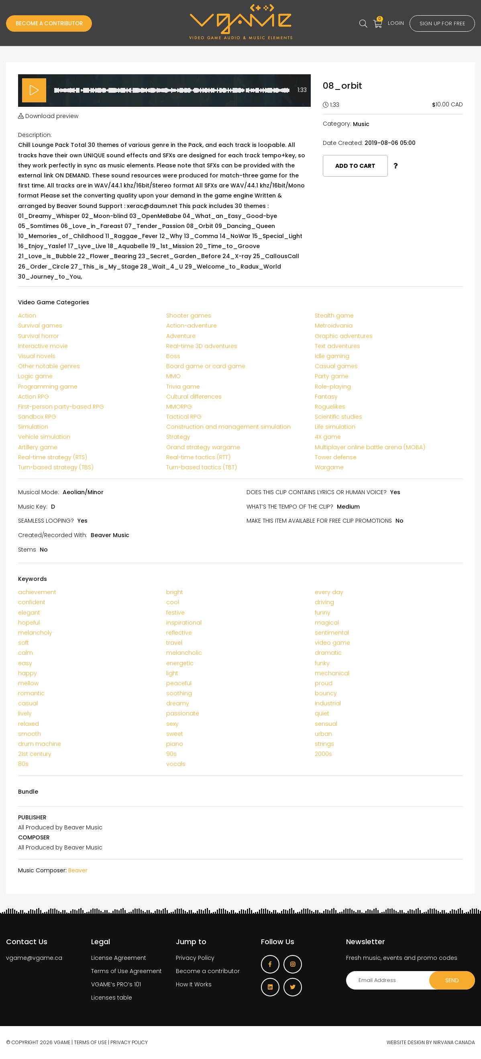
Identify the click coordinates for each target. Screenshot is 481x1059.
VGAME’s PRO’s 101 (116, 984)
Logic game (35, 376)
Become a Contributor (52, 24)
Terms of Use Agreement (126, 971)
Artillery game (37, 447)
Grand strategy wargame (203, 447)
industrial (328, 703)
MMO (173, 376)
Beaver (78, 870)
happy (27, 673)
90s (171, 754)
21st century (34, 754)
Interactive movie (43, 346)
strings (324, 744)
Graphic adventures (344, 336)
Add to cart (355, 166)
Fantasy (326, 397)
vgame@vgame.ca (34, 958)
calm (25, 653)
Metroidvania (334, 326)
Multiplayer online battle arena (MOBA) (370, 447)
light (172, 673)
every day (329, 592)
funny (322, 613)
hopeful (29, 623)
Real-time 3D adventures (201, 346)
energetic (180, 663)
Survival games (40, 326)
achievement (37, 592)
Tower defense (336, 457)
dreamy (177, 703)
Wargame (329, 467)
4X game (328, 437)
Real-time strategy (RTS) (52, 457)
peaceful (179, 683)
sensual (326, 724)
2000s (323, 754)
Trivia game (183, 387)
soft (23, 643)
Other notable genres (49, 366)
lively (25, 713)
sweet (174, 734)
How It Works (194, 984)
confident (31, 602)
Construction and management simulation (228, 427)
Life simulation (335, 427)
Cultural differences (194, 397)
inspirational (184, 623)
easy (25, 663)
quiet (322, 713)
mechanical (332, 673)
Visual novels (36, 356)
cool (172, 602)
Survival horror (38, 336)
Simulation (33, 427)
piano (174, 744)
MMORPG (179, 407)
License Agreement (118, 958)
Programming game (47, 387)
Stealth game (334, 316)
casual (28, 703)
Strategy (178, 437)
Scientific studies (338, 417)
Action (27, 316)
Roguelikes (330, 407)
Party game (332, 376)
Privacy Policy (195, 958)
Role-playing (333, 387)
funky (322, 663)
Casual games (336, 366)
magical (327, 623)
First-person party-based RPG (61, 407)
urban (323, 734)
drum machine (39, 744)
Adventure (181, 336)
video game (332, 643)
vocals (175, 764)
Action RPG (33, 397)
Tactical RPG (184, 417)
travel (174, 643)
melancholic (184, 653)
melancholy (35, 633)
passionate (182, 713)
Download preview (48, 116)
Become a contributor (208, 971)
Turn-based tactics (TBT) (201, 467)
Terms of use (90, 1042)
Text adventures (337, 346)
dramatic (328, 653)
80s (23, 764)
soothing (179, 693)
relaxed (28, 724)
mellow (28, 683)
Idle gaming (332, 356)
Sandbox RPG (37, 417)
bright (174, 592)
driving (324, 602)
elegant (29, 613)
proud (323, 683)
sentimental (332, 633)
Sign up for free (441, 24)
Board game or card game (205, 366)
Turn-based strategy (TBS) (56, 467)
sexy (172, 724)
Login (393, 23)
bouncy (326, 693)
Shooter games (188, 316)
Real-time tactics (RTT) (198, 457)
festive (175, 613)
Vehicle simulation (44, 437)
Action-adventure (191, 326)
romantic (31, 693)
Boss (173, 356)
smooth (29, 734)
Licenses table (111, 998)
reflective (179, 633)
